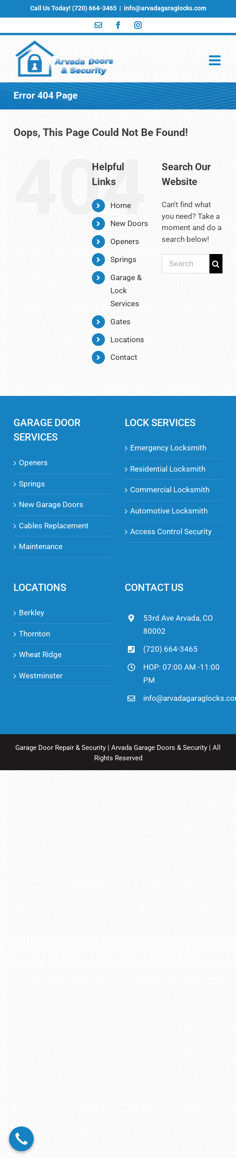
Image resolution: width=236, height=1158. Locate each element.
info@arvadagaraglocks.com (165, 8)
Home (120, 205)
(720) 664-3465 (170, 649)
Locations (127, 339)
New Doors (129, 223)
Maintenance (41, 546)
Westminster (41, 675)
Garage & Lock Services (126, 290)
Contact (123, 357)
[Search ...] (185, 263)
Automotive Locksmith (169, 510)
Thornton (34, 633)
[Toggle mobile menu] (215, 60)
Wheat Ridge (40, 654)
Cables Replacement (54, 525)
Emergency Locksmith (168, 447)
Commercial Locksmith (169, 489)
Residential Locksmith (167, 468)
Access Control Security (171, 531)
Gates (120, 321)
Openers (124, 241)
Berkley (31, 612)
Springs (123, 259)
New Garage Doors (51, 504)
